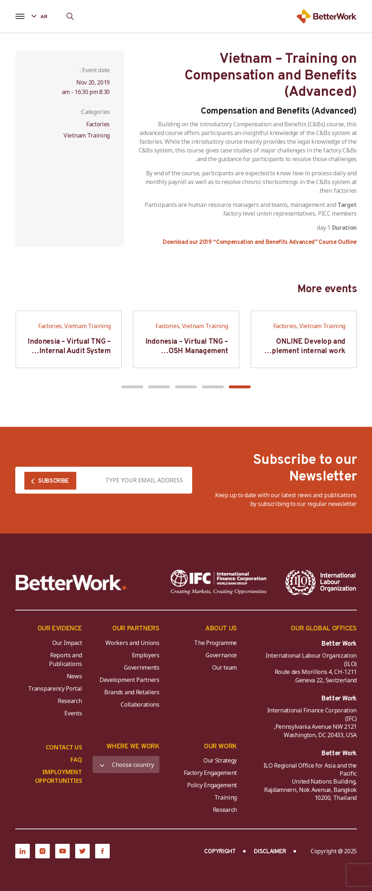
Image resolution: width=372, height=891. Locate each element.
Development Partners (129, 680)
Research (70, 701)
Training (225, 797)
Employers (145, 655)
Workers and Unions (132, 643)
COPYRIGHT (219, 851)
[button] (240, 386)
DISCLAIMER (270, 851)
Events (73, 713)
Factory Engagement (210, 773)
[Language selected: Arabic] (44, 16)
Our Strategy (220, 760)
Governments (141, 667)
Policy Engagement (211, 785)
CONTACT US (64, 747)
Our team (224, 667)
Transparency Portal (55, 688)
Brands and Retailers (131, 692)
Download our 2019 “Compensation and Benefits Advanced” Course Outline (260, 242)
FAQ (76, 760)
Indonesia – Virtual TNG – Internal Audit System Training (69, 351)
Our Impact (67, 643)
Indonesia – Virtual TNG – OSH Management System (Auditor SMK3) (186, 351)
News (74, 676)
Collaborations (140, 704)
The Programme (215, 643)
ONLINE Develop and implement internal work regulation (304, 351)
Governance (221, 655)
